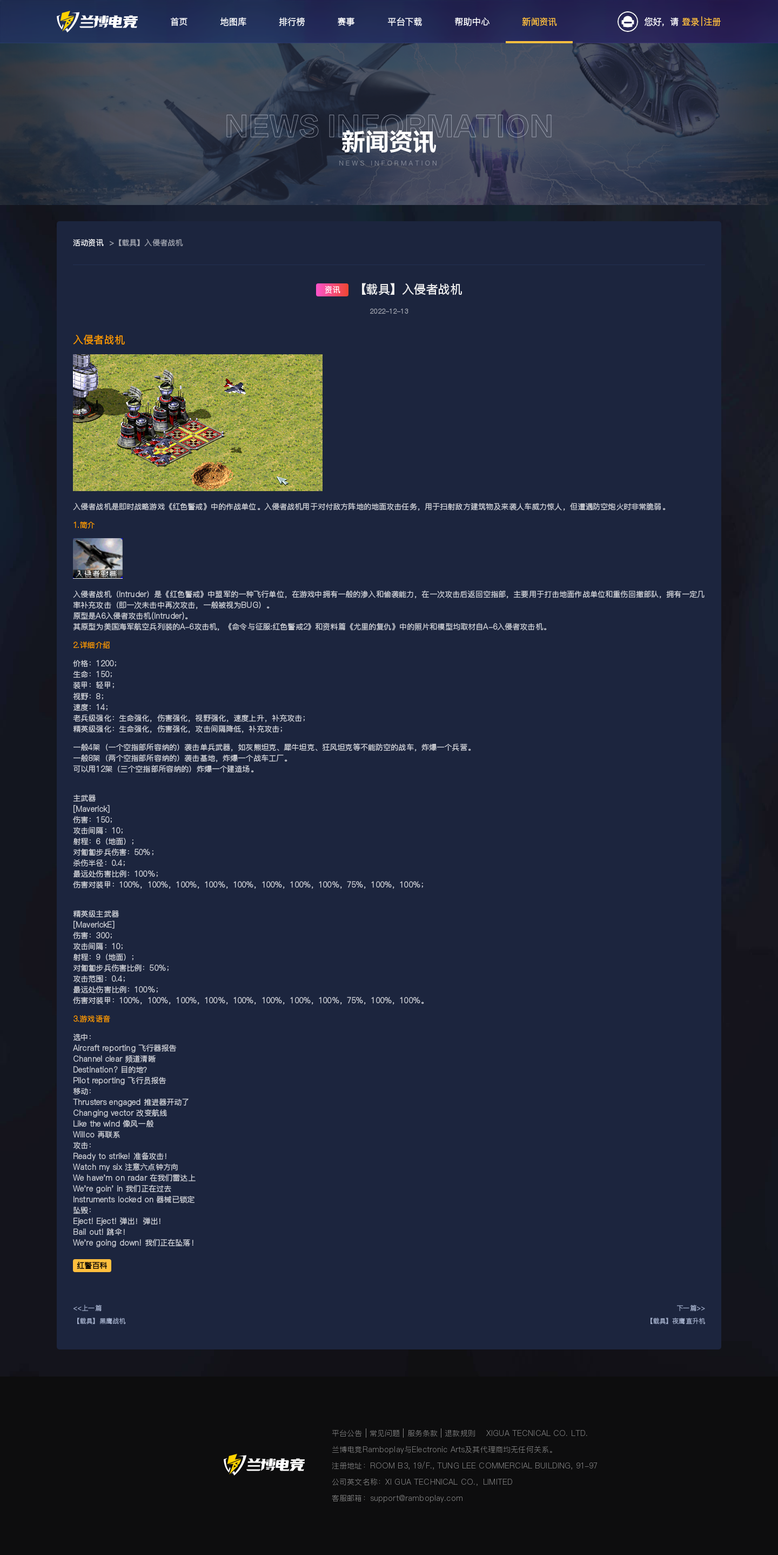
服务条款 (422, 1433)
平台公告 (347, 1433)
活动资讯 (88, 242)
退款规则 (460, 1433)
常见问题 (385, 1433)
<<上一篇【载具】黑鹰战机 (99, 1314)
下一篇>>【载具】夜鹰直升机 (675, 1314)
